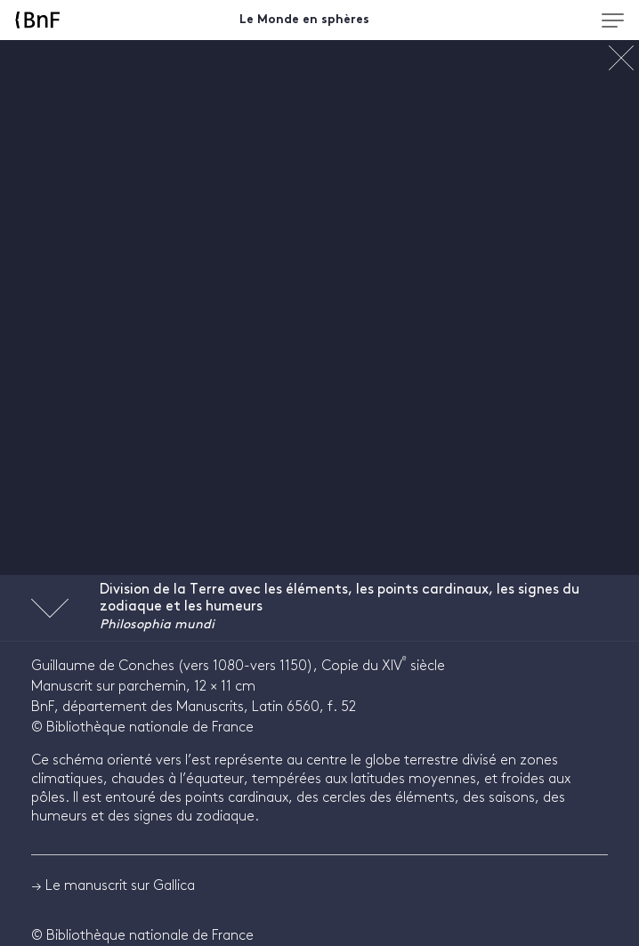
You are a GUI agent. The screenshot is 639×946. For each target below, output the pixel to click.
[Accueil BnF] (76, 20)
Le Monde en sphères (304, 20)
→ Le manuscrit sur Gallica (113, 886)
